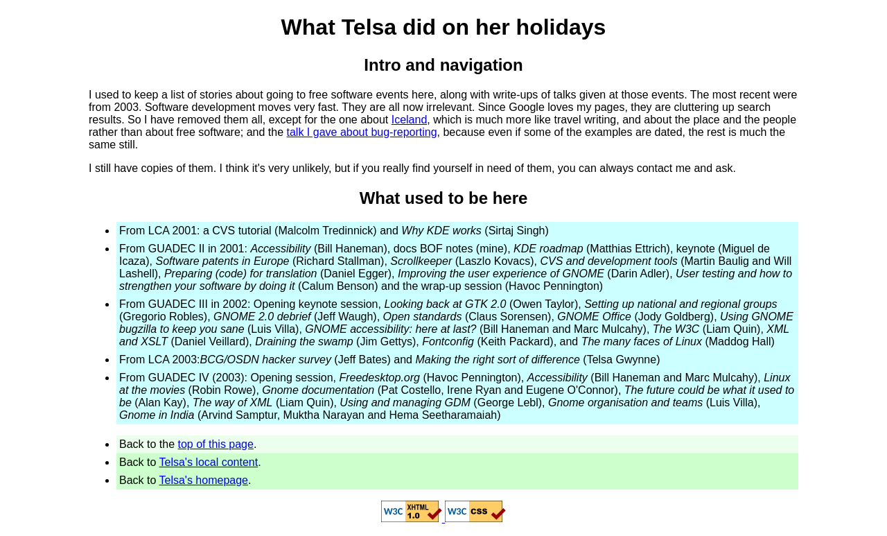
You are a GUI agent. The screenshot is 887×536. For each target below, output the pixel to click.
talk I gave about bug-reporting (362, 132)
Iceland (410, 120)
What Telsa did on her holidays (443, 27)
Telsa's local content (208, 462)
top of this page (216, 444)
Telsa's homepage (203, 480)
